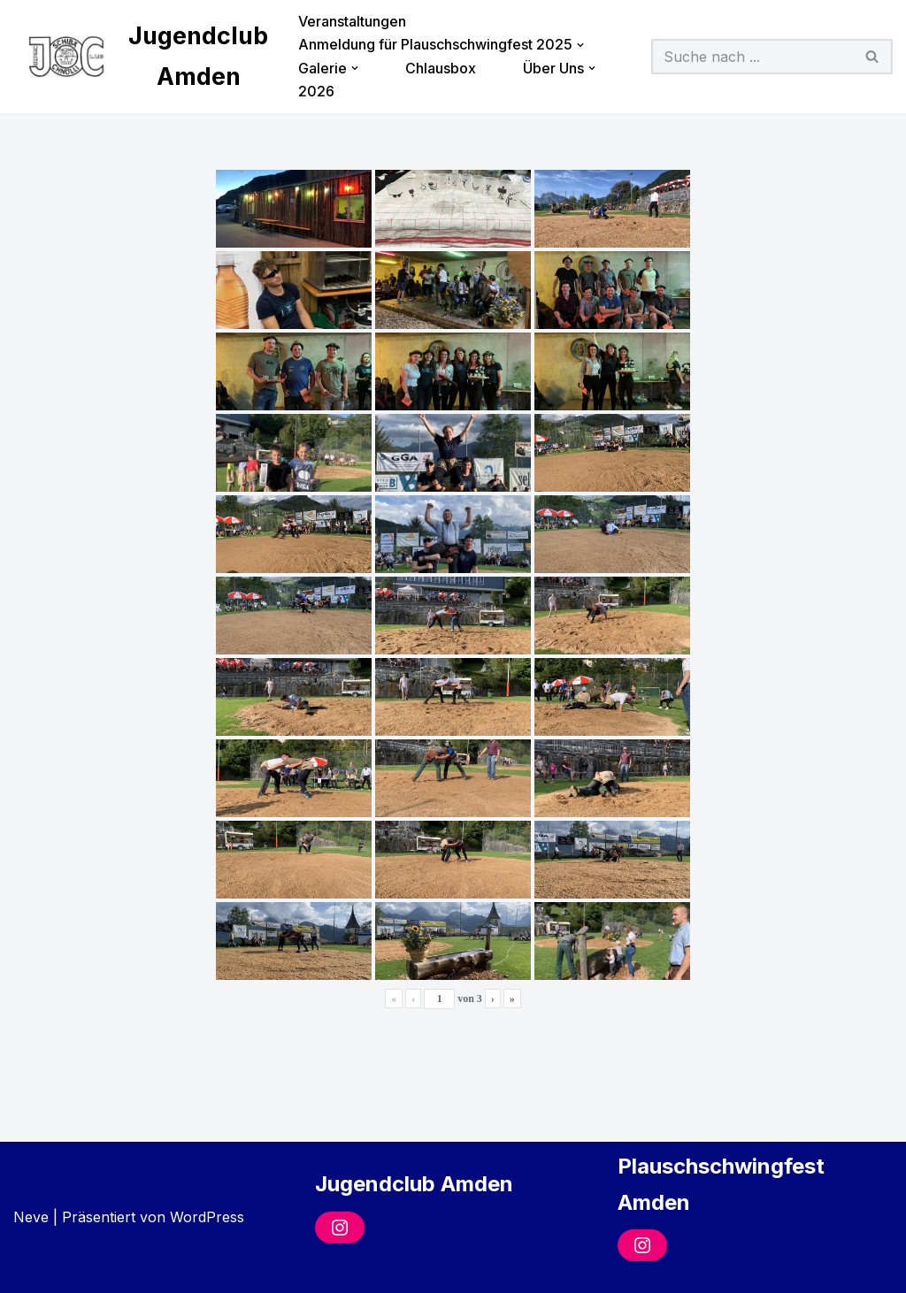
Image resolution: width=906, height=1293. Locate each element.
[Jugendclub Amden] (140, 56)
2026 (316, 91)
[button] (580, 45)
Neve (31, 1217)
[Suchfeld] (752, 56)
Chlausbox (440, 68)
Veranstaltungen (352, 21)
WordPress (207, 1217)
